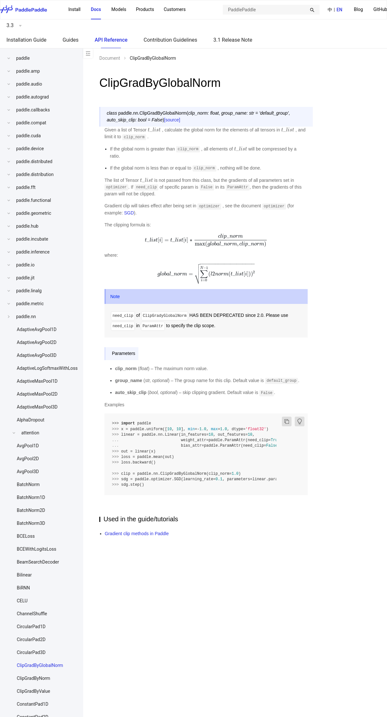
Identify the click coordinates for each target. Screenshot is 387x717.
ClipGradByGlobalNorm (40, 665)
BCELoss (26, 536)
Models (118, 9)
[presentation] (154, 129)
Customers (175, 9)
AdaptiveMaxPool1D (37, 381)
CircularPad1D (31, 626)
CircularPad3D (31, 652)
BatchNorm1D (31, 497)
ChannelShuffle (32, 613)
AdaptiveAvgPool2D (36, 342)
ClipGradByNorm (33, 678)
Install (74, 9)
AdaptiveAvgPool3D (36, 355)
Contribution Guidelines (170, 40)
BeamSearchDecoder (38, 562)
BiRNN (23, 587)
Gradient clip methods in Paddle (137, 533)
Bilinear (24, 574)
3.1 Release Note (233, 40)
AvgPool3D (28, 471)
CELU (22, 600)
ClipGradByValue (33, 691)
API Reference (110, 40)
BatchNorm (28, 484)
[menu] (127, 9)
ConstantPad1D (32, 704)
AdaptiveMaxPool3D (37, 407)
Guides (70, 40)
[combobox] (271, 9)
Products (145, 9)
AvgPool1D (28, 445)
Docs (96, 9)
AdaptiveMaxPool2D (37, 394)
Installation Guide (26, 40)
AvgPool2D (28, 458)
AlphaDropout (31, 419)
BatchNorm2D (31, 510)
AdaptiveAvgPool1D (36, 329)
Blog (358, 9)
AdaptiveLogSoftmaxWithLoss (47, 368)
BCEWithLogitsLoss (36, 549)
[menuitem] (358, 9)
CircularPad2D (31, 639)
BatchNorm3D (31, 523)
